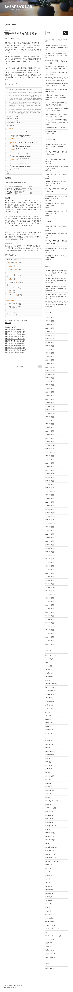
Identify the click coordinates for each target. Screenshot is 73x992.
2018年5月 (48, 612)
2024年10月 (49, 374)
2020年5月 (48, 537)
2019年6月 (48, 569)
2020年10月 (49, 523)
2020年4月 (48, 541)
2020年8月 (48, 527)
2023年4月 (48, 434)
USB (46, 907)
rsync (47, 868)
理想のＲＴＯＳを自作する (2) (15, 332)
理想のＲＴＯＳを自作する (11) (21, 33)
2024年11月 (49, 371)
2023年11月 (49, 410)
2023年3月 (48, 438)
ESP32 (47, 747)
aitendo (47, 666)
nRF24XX (48, 815)
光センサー (48, 939)
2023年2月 (48, 441)
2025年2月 (48, 360)
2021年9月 (48, 495)
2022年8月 (48, 459)
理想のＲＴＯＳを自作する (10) (15, 350)
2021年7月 (48, 502)
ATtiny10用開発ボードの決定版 (54, 127)
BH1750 (47, 723)
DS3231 (47, 733)
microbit (47, 797)
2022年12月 (49, 445)
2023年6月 (48, 427)
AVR (46, 712)
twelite (47, 904)
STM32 (47, 897)
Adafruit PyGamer (50, 659)
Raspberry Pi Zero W (51, 861)
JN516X (47, 769)
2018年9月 (48, 598)
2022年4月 (48, 473)
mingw (47, 804)
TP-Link (47, 900)
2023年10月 (49, 413)
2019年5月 (48, 573)
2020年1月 (48, 552)
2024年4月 (48, 392)
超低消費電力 (49, 957)
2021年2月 (48, 512)
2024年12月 (49, 367)
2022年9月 (48, 456)
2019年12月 (49, 555)
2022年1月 (48, 484)
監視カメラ (48, 950)
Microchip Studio (50, 801)
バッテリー (48, 932)
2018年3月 (48, 619)
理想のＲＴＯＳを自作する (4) (15, 336)
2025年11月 (49, 335)
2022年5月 (48, 470)
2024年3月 (48, 395)
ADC (46, 662)
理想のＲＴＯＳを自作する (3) (15, 334)
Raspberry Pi (49, 854)
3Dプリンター (49, 655)
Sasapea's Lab (18, 7)
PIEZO (47, 843)
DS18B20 (48, 730)
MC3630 (47, 786)
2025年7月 (48, 342)
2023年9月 (48, 417)
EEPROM (48, 744)
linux (46, 779)
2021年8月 (48, 498)
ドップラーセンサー (51, 929)
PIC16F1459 (49, 840)
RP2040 (47, 865)
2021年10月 (49, 491)
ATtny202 (48, 708)
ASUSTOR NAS (50, 684)
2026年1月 (48, 328)
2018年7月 (48, 605)
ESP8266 (48, 751)
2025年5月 (48, 349)
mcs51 (47, 794)
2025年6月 (48, 346)
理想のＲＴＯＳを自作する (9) (15, 348)
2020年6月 (48, 534)
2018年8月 (48, 601)
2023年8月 (48, 420)
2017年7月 (48, 630)
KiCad (47, 772)
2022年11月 (49, 449)
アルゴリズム (49, 925)
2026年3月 (48, 321)
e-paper (47, 737)
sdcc (46, 879)
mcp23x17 (48, 790)
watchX (47, 914)
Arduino (47, 676)
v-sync (47, 911)
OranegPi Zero (49, 825)
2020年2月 (48, 548)
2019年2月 (48, 584)
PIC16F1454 (49, 833)
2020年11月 (49, 520)
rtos (46, 872)
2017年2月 (48, 644)
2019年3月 (48, 580)
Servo (47, 882)
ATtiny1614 (48, 701)
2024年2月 (48, 399)
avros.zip (8, 323)
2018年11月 (49, 591)
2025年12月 (49, 331)
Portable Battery (50, 847)
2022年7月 (48, 463)
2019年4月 (48, 576)
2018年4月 (48, 616)
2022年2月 (48, 481)
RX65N (47, 875)
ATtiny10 (48, 698)
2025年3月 (48, 356)
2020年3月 (48, 544)
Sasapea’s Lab (49, 968)
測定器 (47, 946)
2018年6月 (48, 608)
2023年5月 (48, 431)
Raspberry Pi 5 (49, 857)
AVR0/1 (47, 715)
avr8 (46, 719)
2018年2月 (48, 623)
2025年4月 (48, 353)
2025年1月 (48, 363)
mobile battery (49, 808)
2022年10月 (49, 452)
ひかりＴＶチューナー (52, 936)
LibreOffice (48, 776)
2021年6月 (48, 505)
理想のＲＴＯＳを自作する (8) (15, 345)
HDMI (47, 762)
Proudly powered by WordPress (13, 985)
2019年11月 (49, 559)
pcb (46, 829)
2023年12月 (49, 406)
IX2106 (47, 765)
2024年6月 (48, 388)
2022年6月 (48, 466)
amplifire (47, 673)
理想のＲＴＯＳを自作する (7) (15, 343)
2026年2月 (48, 324)
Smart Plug (48, 889)
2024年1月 (48, 402)
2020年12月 (49, 516)
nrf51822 (48, 818)
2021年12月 (49, 488)
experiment (48, 754)
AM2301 (47, 669)
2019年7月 (48, 566)
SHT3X (47, 886)
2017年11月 (49, 626)
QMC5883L (48, 850)
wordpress (48, 921)
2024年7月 (48, 385)
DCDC (47, 726)
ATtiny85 (48, 705)
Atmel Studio (49, 687)
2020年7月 (48, 530)
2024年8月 (48, 381)
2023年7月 (48, 424)
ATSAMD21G (49, 691)
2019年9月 (48, 562)
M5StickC (48, 783)
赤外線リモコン (50, 953)
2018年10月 (49, 594)
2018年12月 (49, 587)
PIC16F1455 (49, 836)
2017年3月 (48, 640)
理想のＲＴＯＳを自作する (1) (15, 329)
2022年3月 (48, 477)
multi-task (48, 811)
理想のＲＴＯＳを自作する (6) (15, 341)
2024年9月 (48, 378)
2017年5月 (48, 637)
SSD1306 (48, 893)
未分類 (47, 943)
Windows (48, 918)
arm (46, 680)
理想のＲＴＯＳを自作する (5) (15, 338)
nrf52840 (48, 822)
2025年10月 (49, 338)
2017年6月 (48, 633)
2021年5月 (48, 509)
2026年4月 (48, 317)
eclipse (47, 740)
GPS (46, 758)
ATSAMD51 (48, 694)
